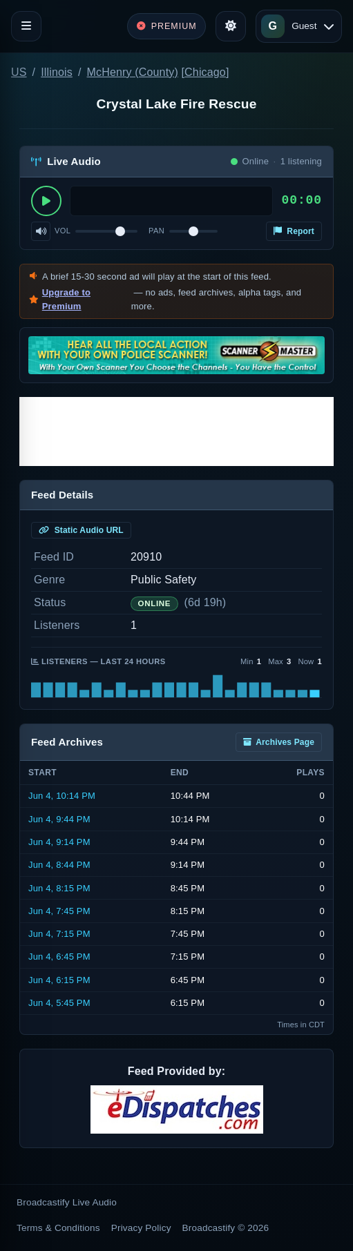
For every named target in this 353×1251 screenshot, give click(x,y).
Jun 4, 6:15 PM (59, 980)
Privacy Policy (141, 1228)
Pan (156, 230)
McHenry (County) (132, 72)
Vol (62, 230)
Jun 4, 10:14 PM (61, 796)
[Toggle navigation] (26, 26)
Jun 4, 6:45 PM (59, 956)
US (19, 72)
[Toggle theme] (231, 26)
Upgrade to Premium (66, 299)
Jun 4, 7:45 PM (59, 911)
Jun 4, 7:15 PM (59, 934)
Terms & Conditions (58, 1228)
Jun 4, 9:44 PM (59, 819)
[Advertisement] (176, 431)
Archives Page (278, 742)
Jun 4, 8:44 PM (59, 865)
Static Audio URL (81, 530)
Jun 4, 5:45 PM (59, 1003)
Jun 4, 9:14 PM (59, 842)
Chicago (205, 72)
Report (294, 231)
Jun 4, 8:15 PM (59, 888)
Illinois (57, 72)
